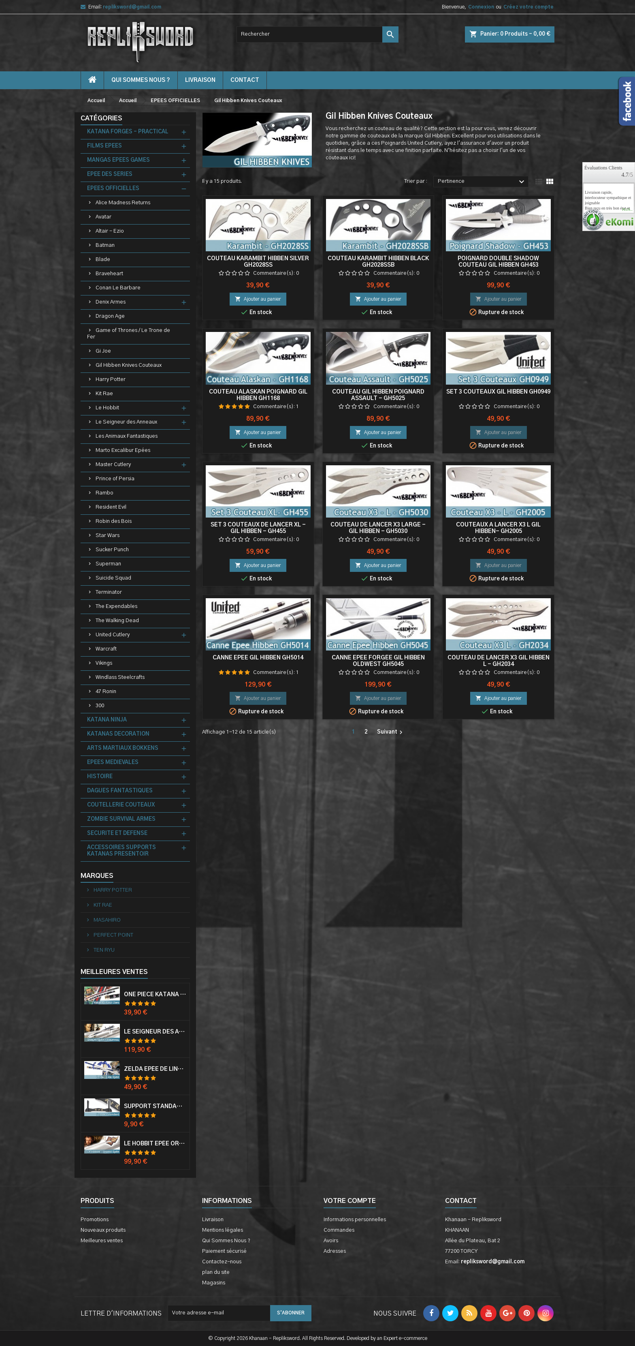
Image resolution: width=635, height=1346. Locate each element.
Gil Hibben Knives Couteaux (129, 365)
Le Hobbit (107, 408)
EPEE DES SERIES (109, 174)
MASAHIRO (106, 920)
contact (244, 80)
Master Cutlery (113, 464)
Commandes (339, 1230)
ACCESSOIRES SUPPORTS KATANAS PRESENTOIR (121, 851)
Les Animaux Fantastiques (127, 436)
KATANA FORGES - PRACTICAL (127, 132)
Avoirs (331, 1240)
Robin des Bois (114, 521)
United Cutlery (113, 635)
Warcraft (106, 649)
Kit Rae (104, 393)
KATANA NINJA (107, 720)
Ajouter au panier (258, 299)
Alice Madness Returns (123, 202)
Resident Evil (111, 507)
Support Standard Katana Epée (155, 1106)
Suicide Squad (113, 578)
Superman (108, 564)
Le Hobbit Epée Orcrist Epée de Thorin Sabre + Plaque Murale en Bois (155, 1144)
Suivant (391, 732)
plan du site (216, 1272)
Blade (103, 259)
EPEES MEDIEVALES (113, 762)
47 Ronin (106, 691)
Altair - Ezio (110, 231)
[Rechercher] (317, 34)
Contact (461, 1201)
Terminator (109, 592)
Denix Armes (111, 302)
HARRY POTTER (112, 890)
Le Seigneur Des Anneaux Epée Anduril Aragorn (155, 1032)
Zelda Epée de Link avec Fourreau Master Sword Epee (155, 1069)
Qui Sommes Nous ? (140, 80)
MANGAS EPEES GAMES (118, 160)
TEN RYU (103, 950)
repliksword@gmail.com (132, 6)
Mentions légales (222, 1230)
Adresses (335, 1251)
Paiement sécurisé (224, 1251)
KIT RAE (102, 905)
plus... (627, 210)
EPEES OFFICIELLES (113, 188)
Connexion (481, 6)
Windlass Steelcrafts (120, 677)
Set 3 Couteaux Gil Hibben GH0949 (498, 392)
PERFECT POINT (112, 935)
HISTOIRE (100, 776)
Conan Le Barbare (118, 288)
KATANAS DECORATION (118, 734)
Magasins (213, 1283)
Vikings (104, 663)
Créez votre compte (528, 6)
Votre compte (350, 1201)
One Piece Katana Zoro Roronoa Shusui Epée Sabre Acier (155, 994)
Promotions (95, 1219)
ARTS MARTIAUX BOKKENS (122, 748)
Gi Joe (103, 351)
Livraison (200, 80)
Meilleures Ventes (114, 972)
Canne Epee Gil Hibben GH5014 (258, 658)
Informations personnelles (355, 1219)
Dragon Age (110, 316)
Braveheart (109, 273)
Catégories (101, 118)
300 (100, 705)
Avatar (103, 217)
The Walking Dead (117, 620)
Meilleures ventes (102, 1240)
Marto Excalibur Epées (123, 450)
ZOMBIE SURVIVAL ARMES (121, 819)
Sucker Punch (112, 549)
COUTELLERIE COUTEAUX (121, 805)
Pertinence (482, 182)
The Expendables (116, 606)
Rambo (104, 493)
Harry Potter (111, 379)
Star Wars (107, 535)
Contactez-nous (221, 1262)
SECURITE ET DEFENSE (117, 833)
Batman (105, 245)
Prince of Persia (115, 478)
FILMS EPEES (104, 146)
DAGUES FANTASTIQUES (120, 791)
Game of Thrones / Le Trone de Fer (128, 334)
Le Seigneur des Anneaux (126, 422)
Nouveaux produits (103, 1230)
